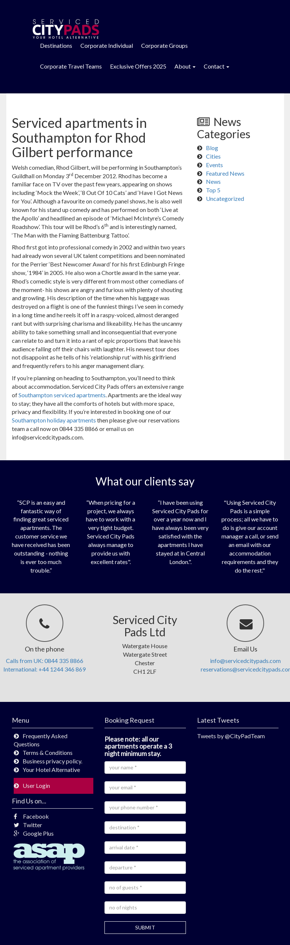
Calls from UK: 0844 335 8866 (44, 660)
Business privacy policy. (52, 761)
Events (214, 164)
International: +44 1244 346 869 (44, 669)
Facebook (31, 816)
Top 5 (213, 189)
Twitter (28, 824)
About (185, 66)
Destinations (56, 45)
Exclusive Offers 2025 (138, 66)
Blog (212, 147)
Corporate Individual (106, 45)
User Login (36, 785)
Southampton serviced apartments (62, 394)
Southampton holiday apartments (54, 420)
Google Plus (34, 833)
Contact (216, 66)
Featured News (225, 173)
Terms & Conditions (48, 752)
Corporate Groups (164, 45)
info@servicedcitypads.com (245, 660)
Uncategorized (225, 198)
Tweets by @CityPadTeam (231, 735)
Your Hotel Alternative (51, 769)
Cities (213, 156)
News (213, 181)
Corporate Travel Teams (71, 66)
